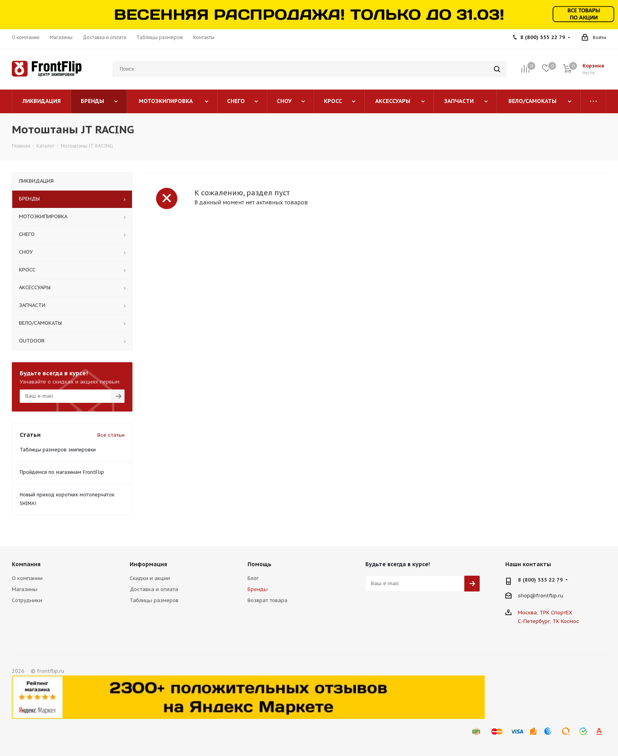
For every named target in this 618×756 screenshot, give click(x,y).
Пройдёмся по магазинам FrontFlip (62, 472)
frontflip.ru (549, 595)
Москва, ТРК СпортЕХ (545, 612)
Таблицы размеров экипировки (58, 450)
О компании (27, 578)
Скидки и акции (150, 578)
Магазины (24, 589)
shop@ (527, 595)
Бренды (258, 589)
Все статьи (111, 435)
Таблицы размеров (154, 600)
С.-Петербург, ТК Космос (548, 621)
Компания (26, 564)
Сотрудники (27, 600)
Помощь (260, 564)
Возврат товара (267, 600)
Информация (148, 564)
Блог (253, 578)
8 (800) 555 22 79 (542, 37)
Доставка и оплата (154, 589)
